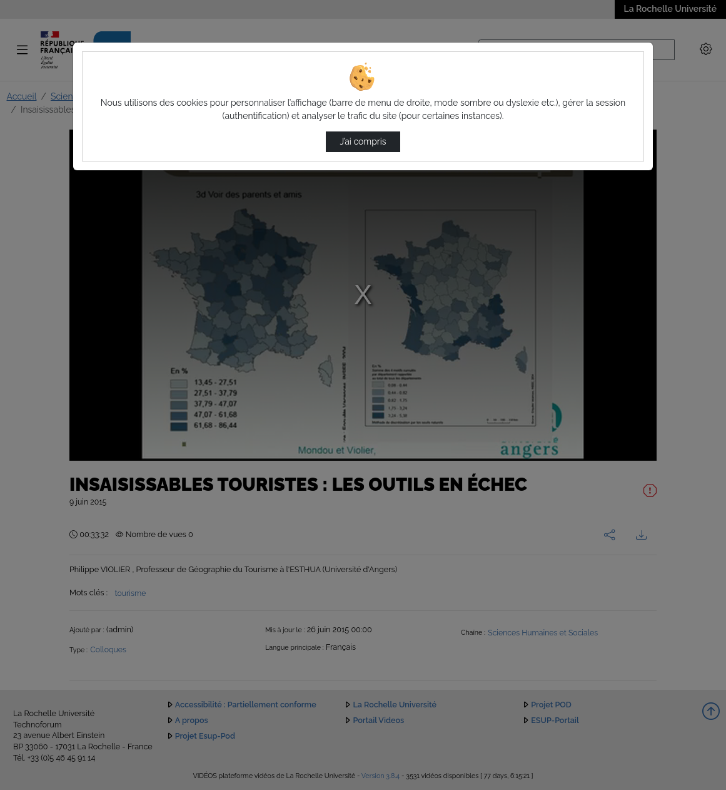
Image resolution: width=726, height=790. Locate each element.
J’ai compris (363, 141)
